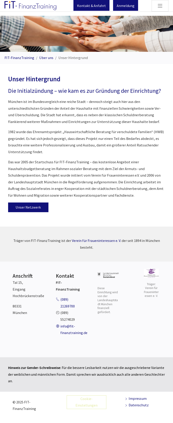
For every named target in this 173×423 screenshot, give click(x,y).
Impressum (135, 398)
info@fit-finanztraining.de (73, 329)
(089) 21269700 (67, 302)
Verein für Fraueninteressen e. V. (97, 240)
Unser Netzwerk (28, 207)
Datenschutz (136, 405)
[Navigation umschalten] (160, 5)
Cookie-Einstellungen (86, 402)
